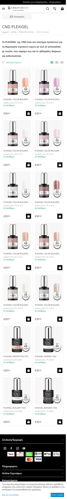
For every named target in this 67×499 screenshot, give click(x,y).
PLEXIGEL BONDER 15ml (46, 407)
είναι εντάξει (57, 495)
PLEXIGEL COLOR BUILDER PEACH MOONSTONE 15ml (16, 99)
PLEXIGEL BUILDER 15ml (15, 407)
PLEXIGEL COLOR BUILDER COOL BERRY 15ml (47, 99)
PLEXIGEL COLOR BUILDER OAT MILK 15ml (47, 305)
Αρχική (5, 32)
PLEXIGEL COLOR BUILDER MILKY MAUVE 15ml (47, 202)
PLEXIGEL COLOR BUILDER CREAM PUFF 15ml (16, 202)
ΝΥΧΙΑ (13, 32)
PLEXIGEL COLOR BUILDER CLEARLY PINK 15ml (47, 150)
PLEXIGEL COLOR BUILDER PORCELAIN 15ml (16, 305)
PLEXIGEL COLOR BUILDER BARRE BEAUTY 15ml (16, 150)
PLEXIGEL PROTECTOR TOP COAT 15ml (16, 356)
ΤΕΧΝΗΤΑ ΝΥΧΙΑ (26, 32)
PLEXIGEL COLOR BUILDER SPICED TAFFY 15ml (16, 253)
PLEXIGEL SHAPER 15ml (45, 356)
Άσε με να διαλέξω (10, 495)
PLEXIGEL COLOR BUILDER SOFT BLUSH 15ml (47, 253)
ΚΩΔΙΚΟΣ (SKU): (9, 103)
